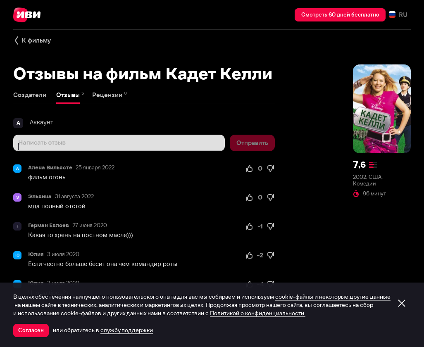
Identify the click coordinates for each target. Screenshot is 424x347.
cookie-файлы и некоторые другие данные (333, 296)
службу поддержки (126, 330)
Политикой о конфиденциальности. (257, 313)
